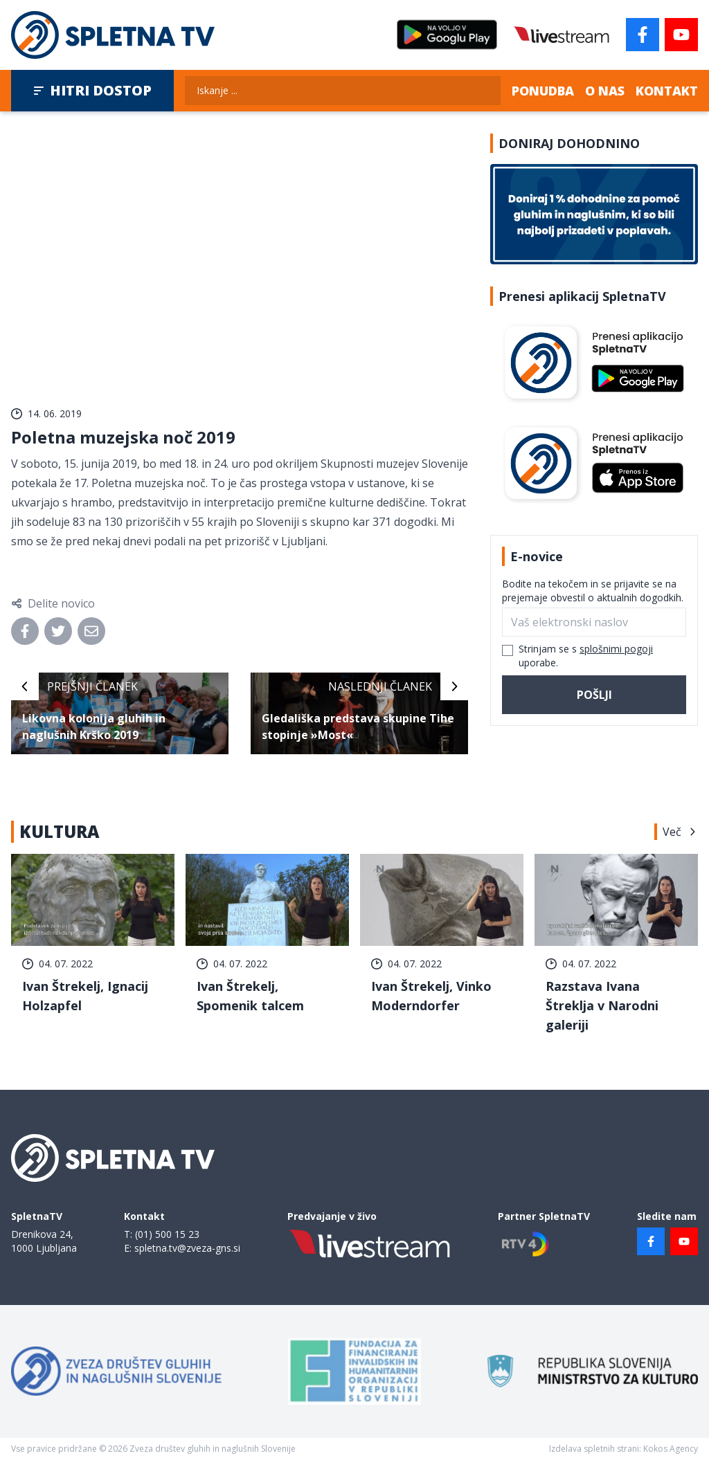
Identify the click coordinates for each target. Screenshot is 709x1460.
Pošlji (594, 694)
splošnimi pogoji (616, 648)
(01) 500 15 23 (167, 1234)
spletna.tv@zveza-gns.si (187, 1247)
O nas (605, 90)
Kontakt (667, 90)
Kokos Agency (670, 1448)
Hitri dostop (92, 90)
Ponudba (543, 90)
